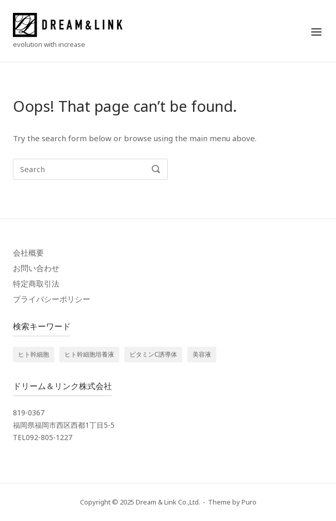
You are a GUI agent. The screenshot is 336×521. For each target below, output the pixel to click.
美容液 (202, 354)
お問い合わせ (36, 268)
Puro (249, 502)
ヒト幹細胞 (33, 354)
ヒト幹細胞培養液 (89, 354)
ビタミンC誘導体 (153, 354)
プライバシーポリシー (51, 299)
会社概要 (28, 252)
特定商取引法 (36, 283)
